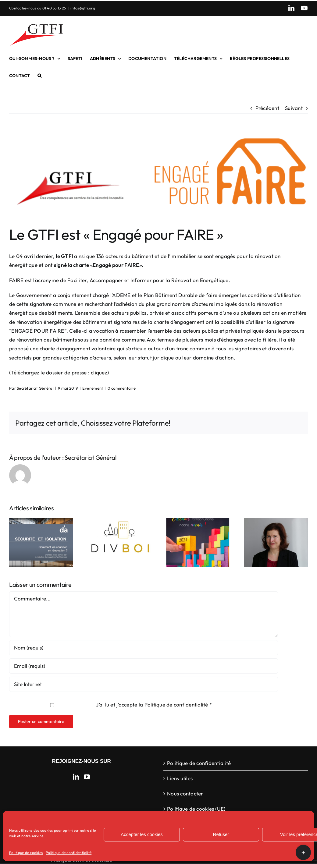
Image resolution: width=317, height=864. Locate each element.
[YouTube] (87, 777)
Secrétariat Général (35, 388)
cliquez (99, 372)
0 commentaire (122, 388)
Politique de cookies (26, 852)
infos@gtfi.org (82, 8)
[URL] (143, 684)
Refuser (221, 834)
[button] (39, 75)
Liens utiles (180, 778)
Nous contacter (185, 793)
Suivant (294, 108)
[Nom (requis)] (143, 647)
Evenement (92, 388)
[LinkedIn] (76, 777)
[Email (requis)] (143, 666)
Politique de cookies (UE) (196, 809)
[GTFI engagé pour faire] (158, 174)
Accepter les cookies (142, 834)
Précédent (267, 108)
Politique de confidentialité (68, 852)
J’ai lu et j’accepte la (111, 704)
